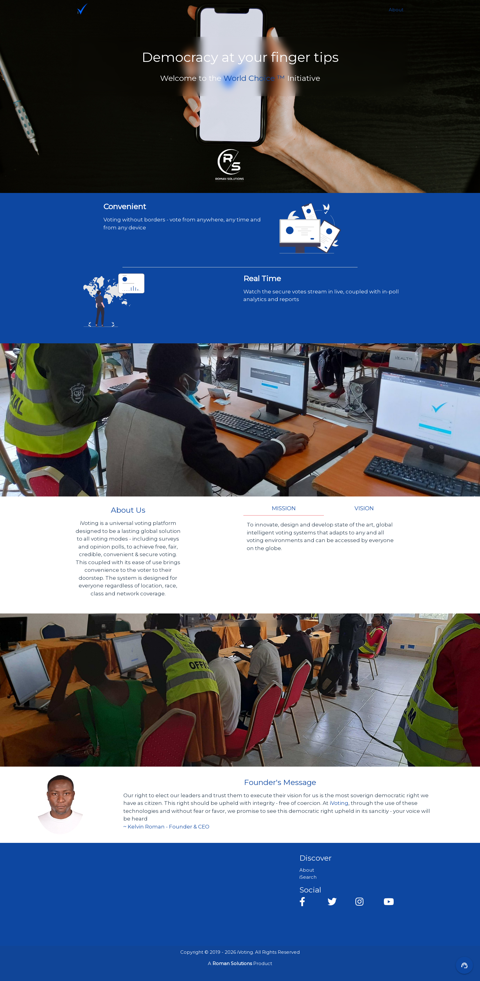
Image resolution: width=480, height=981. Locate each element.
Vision (364, 508)
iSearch (308, 877)
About (396, 10)
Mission (284, 508)
